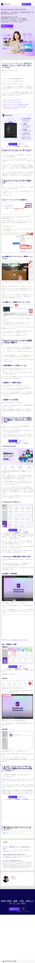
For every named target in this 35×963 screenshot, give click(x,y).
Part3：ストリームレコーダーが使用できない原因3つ (16, 104)
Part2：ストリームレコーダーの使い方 (13, 102)
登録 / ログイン (6, 833)
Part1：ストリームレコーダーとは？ (12, 100)
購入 (23, 909)
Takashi (6, 70)
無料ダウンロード (26, 4)
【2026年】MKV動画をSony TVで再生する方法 (13, 854)
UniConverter (28, 430)
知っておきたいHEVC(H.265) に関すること (12, 860)
